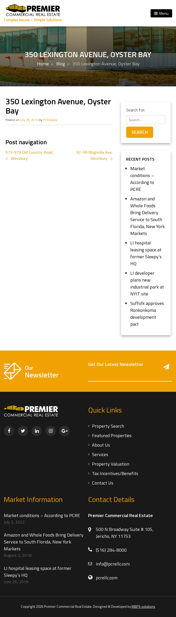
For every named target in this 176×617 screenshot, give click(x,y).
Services (100, 454)
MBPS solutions (143, 606)
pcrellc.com (106, 577)
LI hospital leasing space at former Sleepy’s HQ (146, 253)
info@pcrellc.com (113, 563)
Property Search (108, 426)
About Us (101, 444)
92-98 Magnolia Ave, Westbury (94, 155)
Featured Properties (112, 435)
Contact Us (102, 482)
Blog (60, 63)
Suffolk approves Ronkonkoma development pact (147, 313)
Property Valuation (110, 463)
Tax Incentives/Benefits (115, 473)
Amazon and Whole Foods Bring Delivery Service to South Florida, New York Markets (147, 216)
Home (43, 63)
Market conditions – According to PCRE (142, 179)
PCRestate (50, 119)
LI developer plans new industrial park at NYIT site (147, 283)
